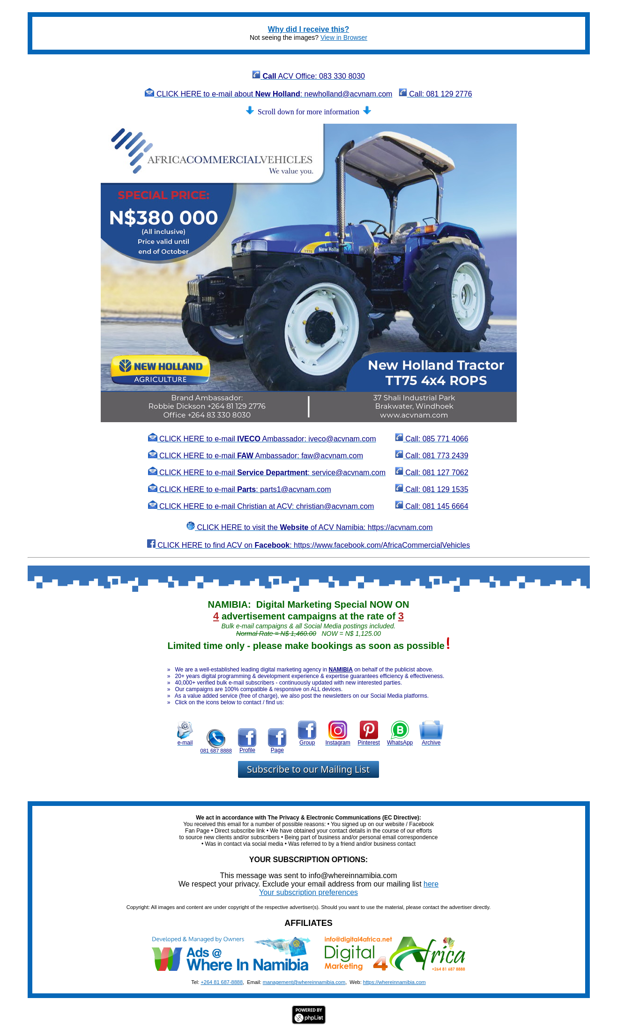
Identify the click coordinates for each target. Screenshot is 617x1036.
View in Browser (343, 37)
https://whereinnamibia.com (394, 982)
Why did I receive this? (308, 29)
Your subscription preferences (308, 892)
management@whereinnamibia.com (304, 982)
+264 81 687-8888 (222, 982)
